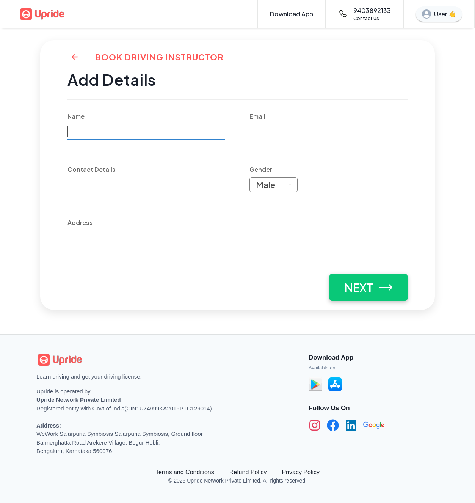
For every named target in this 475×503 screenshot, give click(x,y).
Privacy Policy (301, 472)
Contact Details (91, 169)
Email (257, 116)
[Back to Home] (75, 56)
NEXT (368, 287)
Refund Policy (248, 472)
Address (80, 222)
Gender (260, 169)
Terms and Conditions (184, 472)
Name (76, 116)
